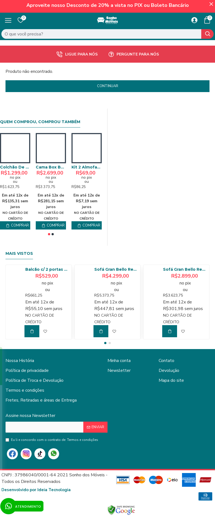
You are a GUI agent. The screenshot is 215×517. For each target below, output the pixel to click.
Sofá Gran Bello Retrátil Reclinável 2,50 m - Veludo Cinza (185, 269)
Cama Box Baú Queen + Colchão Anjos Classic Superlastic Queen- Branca (51, 167)
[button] (49, 234)
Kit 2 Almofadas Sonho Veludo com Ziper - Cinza (86, 167)
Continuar (107, 86)
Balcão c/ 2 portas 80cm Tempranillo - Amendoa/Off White (47, 269)
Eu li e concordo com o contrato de (52, 439)
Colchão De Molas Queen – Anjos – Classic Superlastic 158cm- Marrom (15, 167)
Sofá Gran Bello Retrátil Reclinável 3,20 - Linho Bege (116, 269)
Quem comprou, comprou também (40, 122)
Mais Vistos (19, 253)
